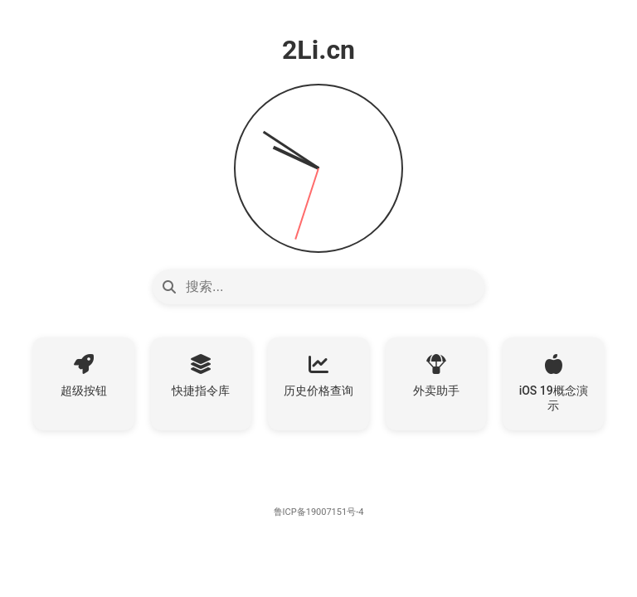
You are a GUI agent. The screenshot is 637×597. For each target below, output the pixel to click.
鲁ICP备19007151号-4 (319, 512)
